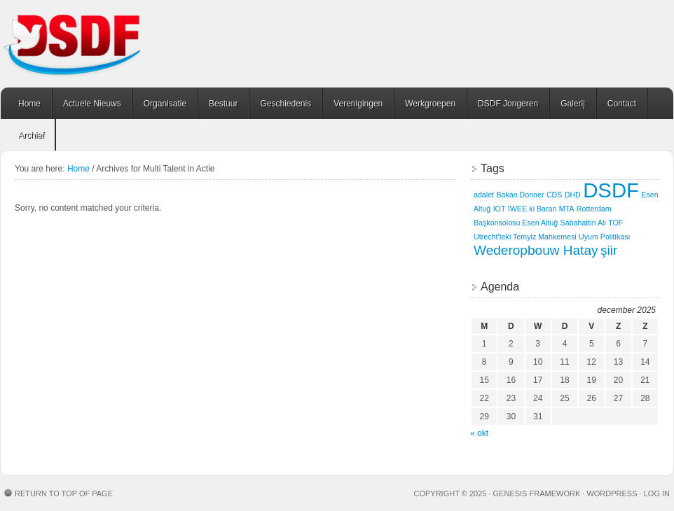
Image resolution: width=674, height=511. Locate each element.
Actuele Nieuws (92, 103)
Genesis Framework (537, 493)
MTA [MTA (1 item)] (567, 208)
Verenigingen (358, 103)
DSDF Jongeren (508, 103)
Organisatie (165, 103)
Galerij (572, 103)
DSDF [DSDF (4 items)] (611, 190)
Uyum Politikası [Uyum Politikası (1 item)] (604, 236)
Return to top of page (64, 493)
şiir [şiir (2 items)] (608, 250)
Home (29, 103)
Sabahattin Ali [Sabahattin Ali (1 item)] (583, 222)
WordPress (611, 493)
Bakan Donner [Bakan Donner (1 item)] (520, 194)
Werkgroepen (430, 103)
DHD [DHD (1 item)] (573, 194)
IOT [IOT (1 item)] (499, 208)
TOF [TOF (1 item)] (615, 222)
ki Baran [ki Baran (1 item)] (542, 208)
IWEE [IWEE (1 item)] (517, 208)
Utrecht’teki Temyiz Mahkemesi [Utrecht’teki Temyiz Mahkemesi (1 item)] (525, 236)
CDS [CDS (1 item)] (554, 194)
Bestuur (223, 103)
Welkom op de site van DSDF (109, 44)
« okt (479, 433)
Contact (621, 103)
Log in (657, 493)
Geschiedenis (285, 103)
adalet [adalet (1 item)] (484, 194)
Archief (31, 135)
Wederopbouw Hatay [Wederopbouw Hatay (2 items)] (536, 250)
